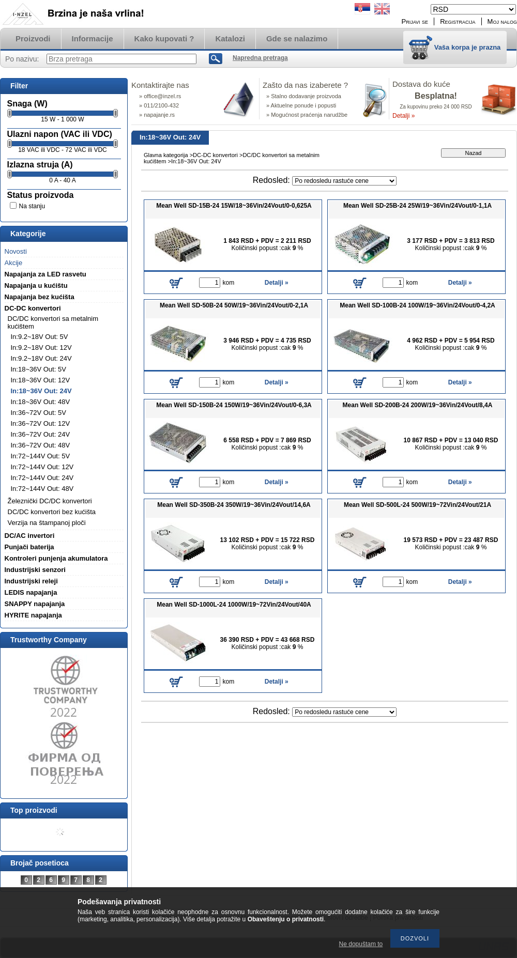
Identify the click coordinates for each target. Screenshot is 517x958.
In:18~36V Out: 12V (40, 380)
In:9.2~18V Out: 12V (41, 347)
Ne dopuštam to (361, 944)
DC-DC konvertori (215, 155)
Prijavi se (415, 21)
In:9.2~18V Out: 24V (41, 358)
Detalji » (403, 115)
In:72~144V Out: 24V (42, 478)
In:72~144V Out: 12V (42, 467)
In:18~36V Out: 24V (41, 391)
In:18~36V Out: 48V (40, 402)
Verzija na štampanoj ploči (47, 523)
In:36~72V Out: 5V (38, 412)
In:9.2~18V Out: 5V (39, 337)
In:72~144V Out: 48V (42, 488)
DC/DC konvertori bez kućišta (52, 512)
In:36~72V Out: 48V (40, 445)
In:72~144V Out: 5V (40, 456)
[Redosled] (344, 181)
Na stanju (32, 206)
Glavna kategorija (166, 155)
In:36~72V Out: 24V (40, 434)
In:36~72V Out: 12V (40, 423)
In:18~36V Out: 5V (38, 369)
